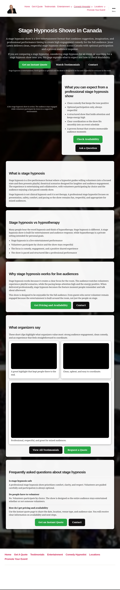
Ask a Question (88, 148)
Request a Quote (77, 450)
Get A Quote (37, 7)
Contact (93, 65)
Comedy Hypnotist (82, 7)
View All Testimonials (46, 450)
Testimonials (50, 7)
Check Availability (88, 139)
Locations (98, 7)
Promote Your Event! (96, 10)
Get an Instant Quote (34, 65)
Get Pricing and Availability (51, 305)
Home (27, 7)
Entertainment (63, 7)
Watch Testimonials (68, 65)
